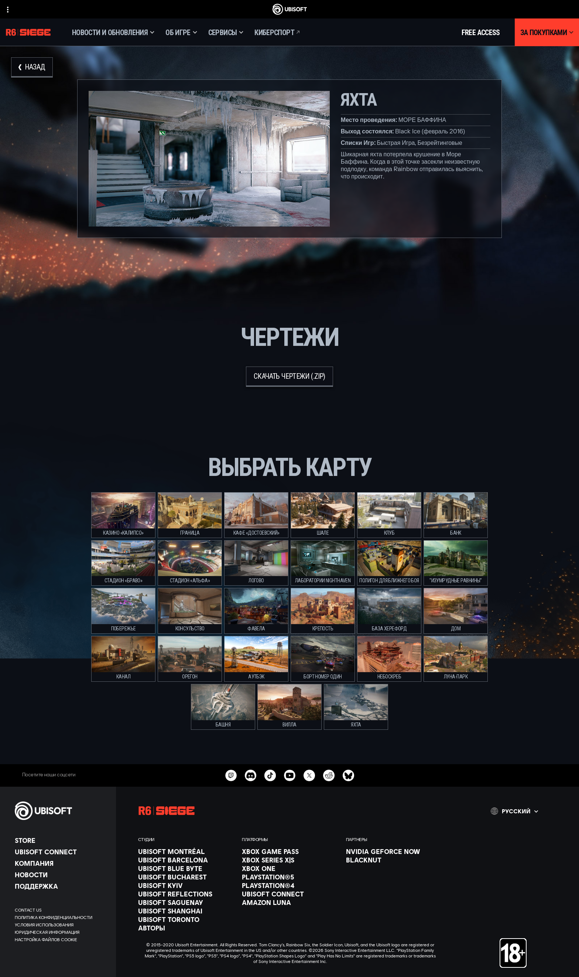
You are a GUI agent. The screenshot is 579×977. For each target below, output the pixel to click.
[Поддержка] (62, 886)
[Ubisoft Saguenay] (186, 902)
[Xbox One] (290, 868)
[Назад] (32, 67)
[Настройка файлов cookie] (46, 939)
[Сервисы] (226, 32)
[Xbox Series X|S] (290, 860)
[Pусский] (514, 811)
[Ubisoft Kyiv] (186, 885)
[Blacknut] (394, 860)
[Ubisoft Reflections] (186, 894)
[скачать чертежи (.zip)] (289, 377)
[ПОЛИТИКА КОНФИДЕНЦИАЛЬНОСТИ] (62, 917)
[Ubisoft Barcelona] (186, 860)
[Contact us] (62, 910)
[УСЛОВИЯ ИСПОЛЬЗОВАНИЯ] (62, 925)
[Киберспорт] (277, 32)
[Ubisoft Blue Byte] (186, 868)
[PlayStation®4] (290, 885)
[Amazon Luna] (290, 902)
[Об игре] (181, 32)
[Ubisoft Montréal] (186, 851)
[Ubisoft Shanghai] (186, 911)
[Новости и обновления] (113, 32)
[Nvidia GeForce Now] (394, 851)
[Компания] (62, 863)
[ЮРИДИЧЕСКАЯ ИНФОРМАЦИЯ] (62, 932)
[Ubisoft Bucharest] (186, 877)
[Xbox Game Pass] (290, 851)
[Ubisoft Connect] (62, 851)
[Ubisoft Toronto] (186, 919)
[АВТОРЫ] (186, 928)
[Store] (62, 840)
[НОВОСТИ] (62, 874)
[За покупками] (546, 32)
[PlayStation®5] (290, 877)
